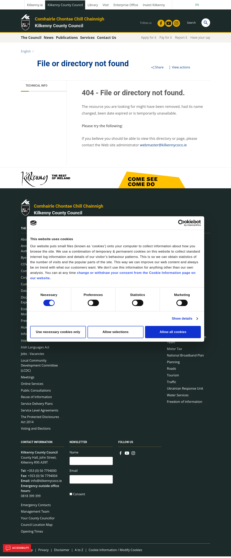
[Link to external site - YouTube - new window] (167, 22)
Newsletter (78, 443)
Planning (173, 363)
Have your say (200, 39)
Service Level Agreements (39, 412)
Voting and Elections (36, 430)
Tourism (173, 377)
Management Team (35, 513)
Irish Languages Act (35, 349)
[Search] (205, 22)
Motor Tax (174, 350)
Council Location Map (36, 526)
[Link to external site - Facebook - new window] (159, 22)
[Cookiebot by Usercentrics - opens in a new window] (183, 223)
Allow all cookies (173, 332)
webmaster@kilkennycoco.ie (163, 146)
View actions (179, 69)
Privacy (43, 551)
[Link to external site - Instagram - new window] (175, 22)
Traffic (171, 383)
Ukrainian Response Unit (185, 390)
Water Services (178, 397)
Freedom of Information (184, 403)
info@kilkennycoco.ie (46, 482)
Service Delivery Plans (37, 405)
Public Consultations (36, 392)
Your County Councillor (38, 520)
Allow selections (115, 332)
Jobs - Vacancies (32, 355)
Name (74, 454)
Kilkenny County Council (65, 5)
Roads (171, 370)
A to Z (79, 551)
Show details (182, 318)
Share (157, 69)
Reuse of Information (36, 399)
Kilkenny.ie (35, 5)
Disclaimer (61, 551)
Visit (106, 5)
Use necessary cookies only (58, 332)
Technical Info (36, 87)
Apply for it (148, 39)
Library (93, 5)
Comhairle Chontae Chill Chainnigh (69, 18)
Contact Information (36, 443)
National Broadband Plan (185, 357)
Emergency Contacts (36, 506)
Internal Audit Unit (34, 342)
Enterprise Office (126, 5)
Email (74, 473)
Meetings (27, 379)
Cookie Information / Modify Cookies (115, 551)
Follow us (125, 443)
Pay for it (165, 39)
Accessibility (17, 548)
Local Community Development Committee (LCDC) (39, 367)
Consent (79, 497)
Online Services (32, 385)
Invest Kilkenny (154, 5)
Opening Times (32, 533)
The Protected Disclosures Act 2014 (40, 421)
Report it (181, 39)
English (26, 53)
